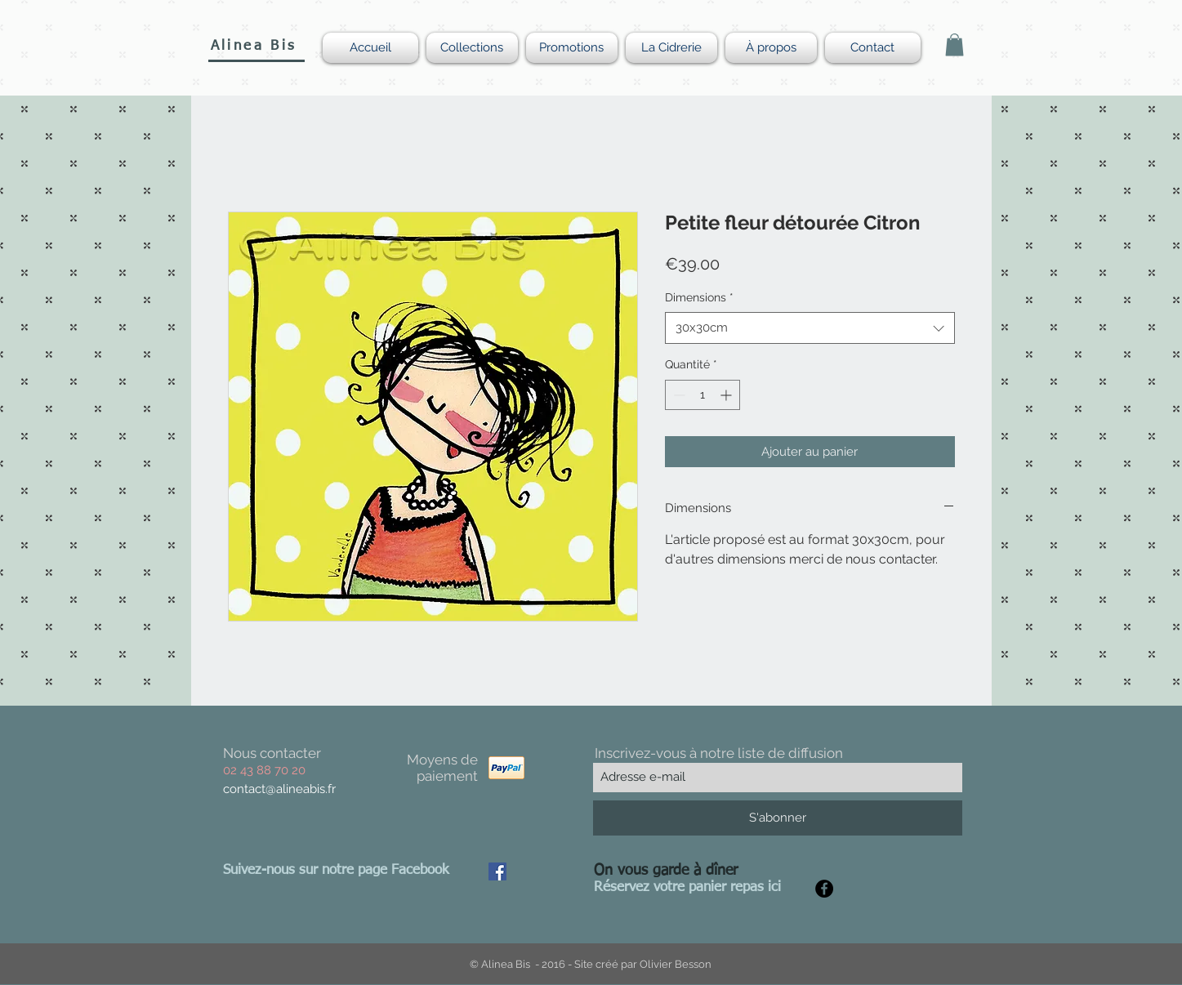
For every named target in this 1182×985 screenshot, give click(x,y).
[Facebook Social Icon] (497, 871)
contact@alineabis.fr (279, 789)
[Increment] (727, 395)
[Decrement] (677, 395)
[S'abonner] (777, 818)
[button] (954, 44)
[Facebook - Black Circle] (824, 889)
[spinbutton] (702, 395)
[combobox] (810, 328)
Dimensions (699, 297)
